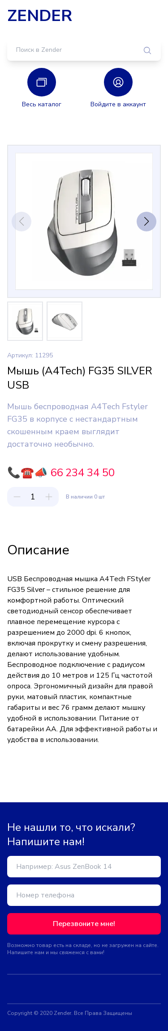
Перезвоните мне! (84, 924)
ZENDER (39, 16)
